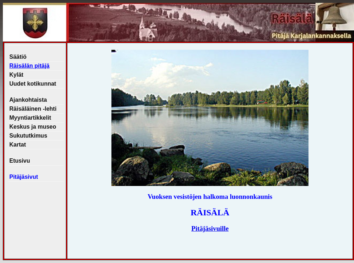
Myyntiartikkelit (30, 118)
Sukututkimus (28, 136)
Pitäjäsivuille (210, 228)
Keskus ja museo (32, 127)
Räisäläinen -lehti (33, 109)
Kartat (17, 145)
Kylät (16, 75)
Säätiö (18, 57)
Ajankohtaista (28, 100)
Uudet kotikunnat (32, 84)
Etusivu (19, 161)
